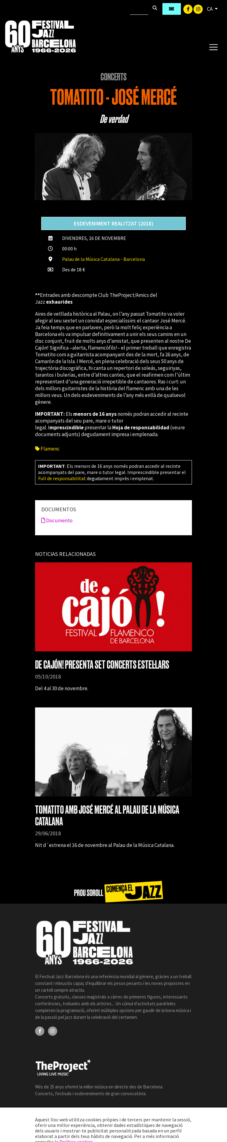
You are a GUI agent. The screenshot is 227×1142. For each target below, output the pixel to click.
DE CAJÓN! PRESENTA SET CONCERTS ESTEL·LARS (102, 664)
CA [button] (210, 9)
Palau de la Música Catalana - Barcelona (103, 259)
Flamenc (47, 448)
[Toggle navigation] (213, 46)
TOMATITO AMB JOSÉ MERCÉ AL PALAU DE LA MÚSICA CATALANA (107, 816)
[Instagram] (198, 8)
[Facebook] (188, 8)
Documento (57, 520)
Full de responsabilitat (62, 478)
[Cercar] (139, 9)
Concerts (114, 77)
